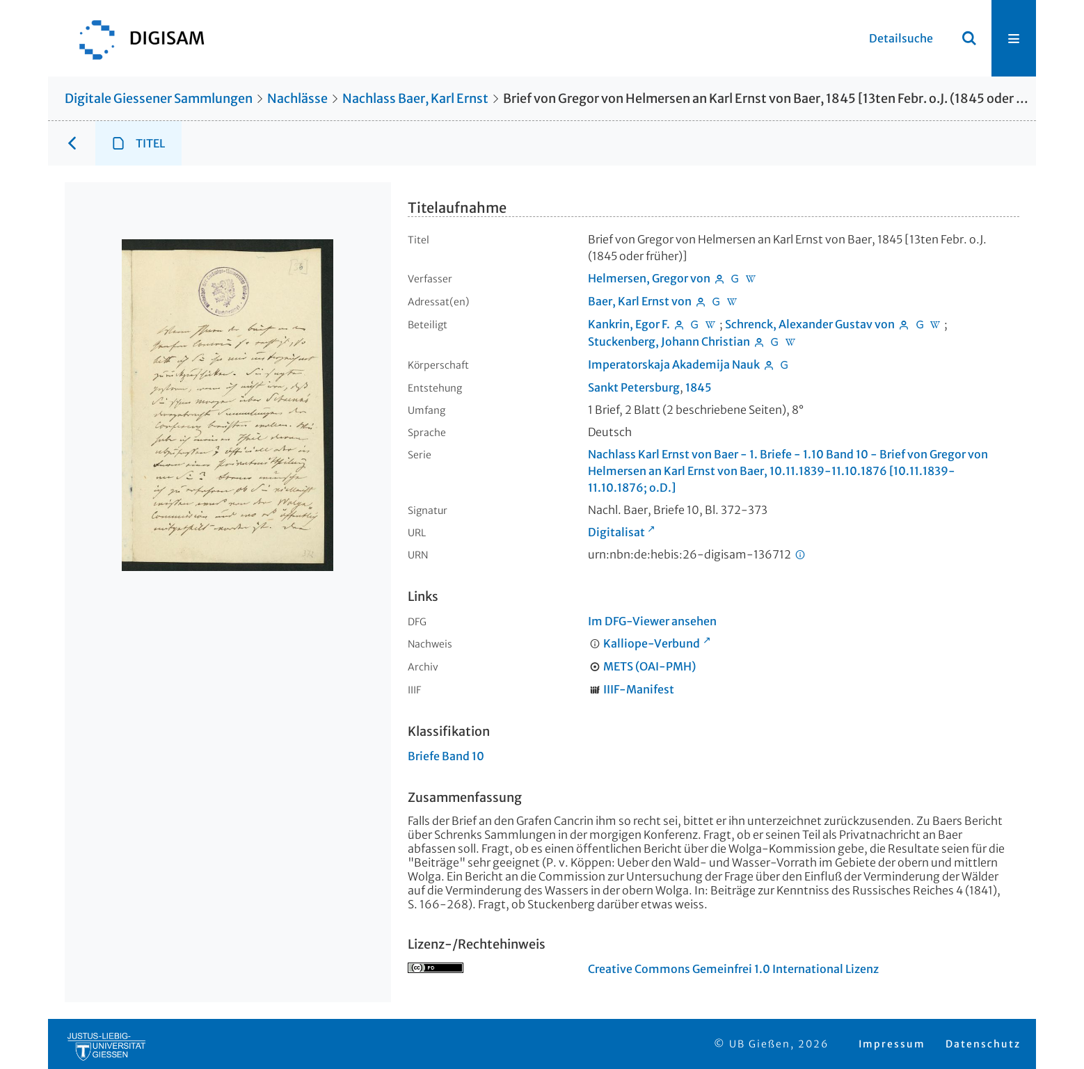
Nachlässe (297, 98)
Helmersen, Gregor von (649, 278)
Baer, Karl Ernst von (640, 301)
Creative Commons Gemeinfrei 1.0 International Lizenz (733, 969)
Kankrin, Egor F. (629, 324)
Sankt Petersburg (634, 387)
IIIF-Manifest (638, 689)
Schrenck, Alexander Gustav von (810, 324)
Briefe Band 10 (446, 756)
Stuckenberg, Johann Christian (669, 341)
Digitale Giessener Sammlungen (159, 98)
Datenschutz (983, 1044)
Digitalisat (616, 532)
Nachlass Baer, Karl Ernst (415, 98)
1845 (698, 387)
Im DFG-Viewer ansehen (652, 621)
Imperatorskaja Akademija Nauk (674, 364)
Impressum (892, 1044)
